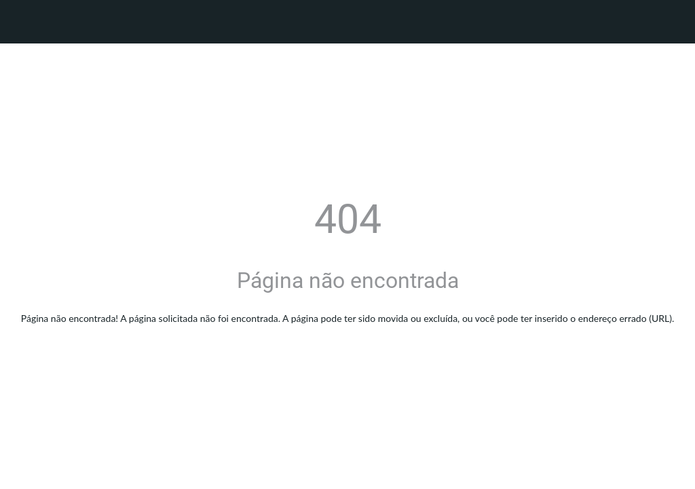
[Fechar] (22, 22)
